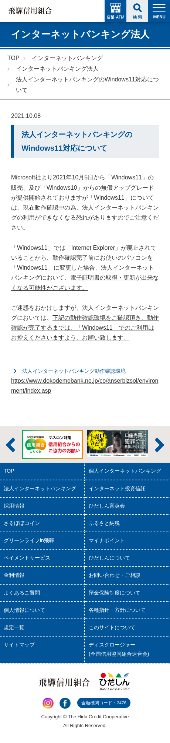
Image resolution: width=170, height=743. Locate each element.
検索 (137, 11)
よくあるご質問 (22, 593)
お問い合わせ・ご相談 (114, 575)
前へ (10, 445)
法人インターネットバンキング (40, 488)
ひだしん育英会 (107, 506)
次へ (159, 445)
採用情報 (14, 506)
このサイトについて (112, 627)
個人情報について (24, 610)
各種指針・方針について (117, 610)
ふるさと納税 (104, 523)
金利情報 (14, 575)
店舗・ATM (115, 11)
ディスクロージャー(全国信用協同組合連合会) (119, 649)
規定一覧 (14, 627)
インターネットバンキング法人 (57, 69)
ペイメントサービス (27, 558)
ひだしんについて (109, 558)
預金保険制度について (114, 593)
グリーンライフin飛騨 (29, 540)
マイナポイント (107, 540)
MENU (159, 11)
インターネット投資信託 (117, 488)
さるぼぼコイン (22, 523)
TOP (13, 58)
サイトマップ (19, 645)
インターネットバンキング (67, 58)
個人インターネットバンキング (125, 471)
